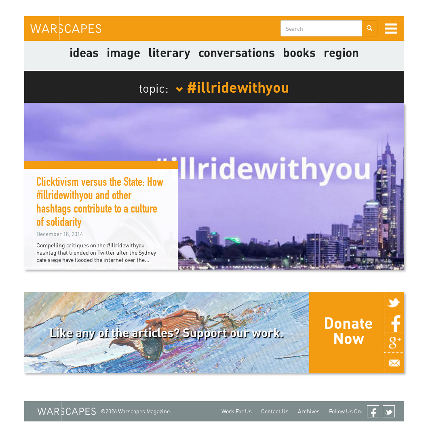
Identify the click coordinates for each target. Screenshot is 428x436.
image (123, 52)
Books (299, 52)
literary (169, 52)
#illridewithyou (232, 87)
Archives (309, 411)
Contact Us (275, 411)
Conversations (236, 52)
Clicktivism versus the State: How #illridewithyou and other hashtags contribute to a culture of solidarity (99, 203)
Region (341, 52)
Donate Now (348, 330)
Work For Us (236, 411)
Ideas (84, 52)
